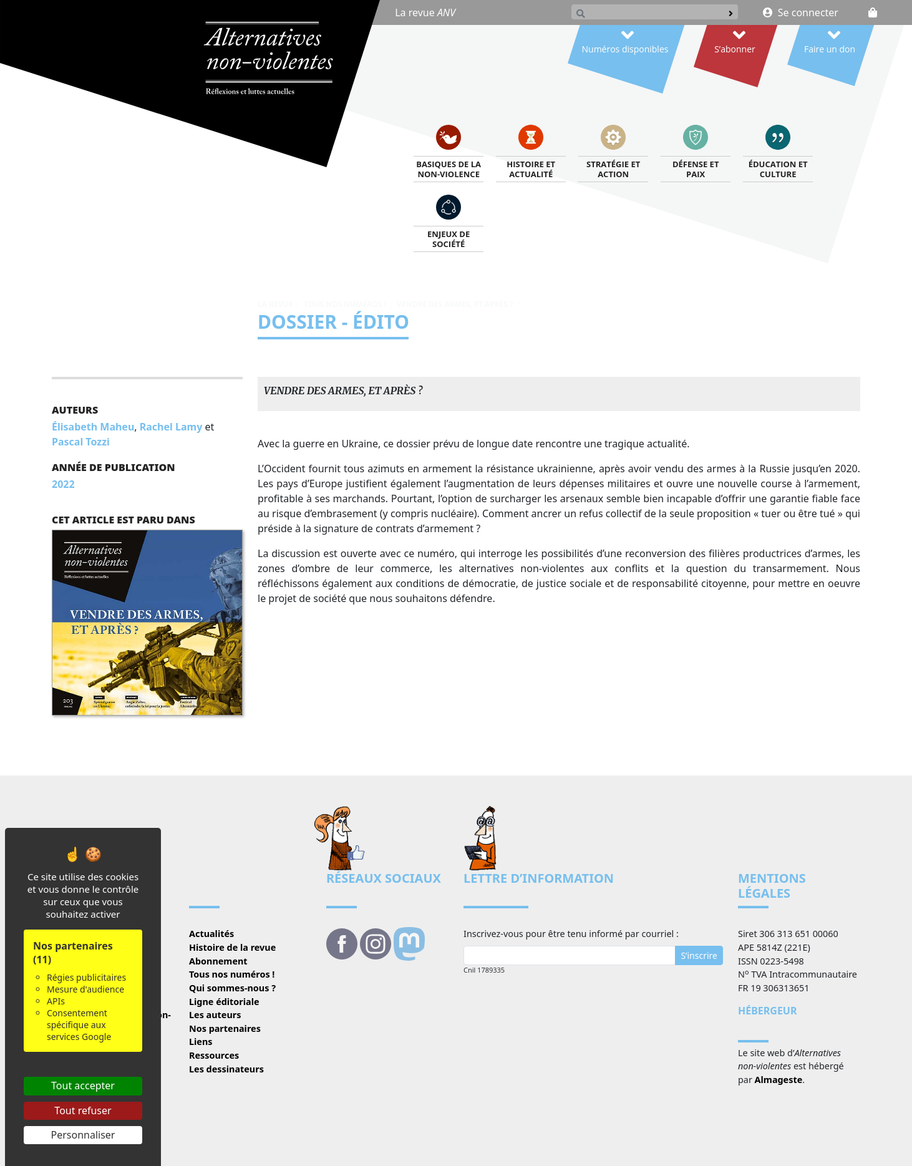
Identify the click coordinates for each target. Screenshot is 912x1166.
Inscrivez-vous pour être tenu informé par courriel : (571, 934)
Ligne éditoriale (224, 1002)
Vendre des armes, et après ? (456, 304)
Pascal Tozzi (81, 442)
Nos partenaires (225, 1028)
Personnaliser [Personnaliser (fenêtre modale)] (83, 1135)
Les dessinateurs (226, 1069)
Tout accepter (83, 1085)
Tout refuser (82, 1110)
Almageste (779, 1080)
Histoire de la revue (232, 947)
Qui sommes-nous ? (232, 988)
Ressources (214, 1055)
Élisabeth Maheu (93, 427)
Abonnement (218, 961)
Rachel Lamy (171, 427)
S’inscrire (699, 955)
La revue (425, 12)
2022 (63, 484)
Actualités (211, 934)
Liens (201, 1041)
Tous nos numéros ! (345, 304)
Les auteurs (215, 1015)
